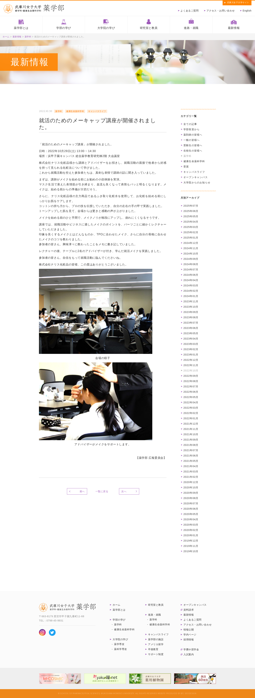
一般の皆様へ (191, 140)
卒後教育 (153, 649)
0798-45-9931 (54, 620)
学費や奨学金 (191, 649)
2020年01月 (190, 535)
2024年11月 (190, 248)
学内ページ (189, 634)
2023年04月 (190, 338)
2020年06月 (190, 508)
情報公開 (188, 629)
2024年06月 (190, 274)
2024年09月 (190, 258)
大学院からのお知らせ (196, 182)
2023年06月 (190, 328)
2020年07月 (190, 503)
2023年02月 (190, 349)
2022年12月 (190, 359)
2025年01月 (190, 237)
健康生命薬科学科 (194, 161)
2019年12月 (190, 540)
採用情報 (188, 639)
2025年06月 (190, 211)
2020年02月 (190, 530)
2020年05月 (190, 514)
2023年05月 (190, 333)
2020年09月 (190, 492)
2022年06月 (190, 391)
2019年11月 (190, 546)
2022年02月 (190, 413)
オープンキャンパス (195, 177)
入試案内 (188, 654)
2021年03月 (190, 471)
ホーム (6, 36)
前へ (82, 491)
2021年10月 (190, 434)
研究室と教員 (148, 27)
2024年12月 (190, 243)
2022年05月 (190, 397)
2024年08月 (190, 264)
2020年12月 (190, 482)
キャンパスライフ (194, 171)
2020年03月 (190, 524)
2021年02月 (190, 476)
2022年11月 (190, 365)
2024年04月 (190, 280)
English (247, 10)
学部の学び (63, 27)
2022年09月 (190, 375)
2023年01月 (190, 354)
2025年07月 (190, 205)
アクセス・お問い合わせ (220, 10)
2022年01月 (190, 418)
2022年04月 (190, 402)
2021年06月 (190, 455)
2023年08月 (190, 317)
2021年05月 (190, 460)
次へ (123, 491)
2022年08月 (190, 381)
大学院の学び (106, 27)
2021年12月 (190, 423)
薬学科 (28, 36)
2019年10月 (190, 551)
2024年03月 (190, 285)
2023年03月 (190, 344)
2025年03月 (190, 227)
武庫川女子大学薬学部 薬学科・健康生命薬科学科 (34, 8)
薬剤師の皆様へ (192, 134)
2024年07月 (190, 269)
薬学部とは (21, 27)
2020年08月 (190, 498)
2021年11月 (190, 429)
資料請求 (188, 609)
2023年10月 (190, 306)
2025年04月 (190, 221)
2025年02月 (190, 232)
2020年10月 (190, 487)
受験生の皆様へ (192, 145)
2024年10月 (190, 253)
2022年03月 (190, 407)
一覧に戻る (101, 491)
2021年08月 (190, 445)
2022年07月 (190, 386)
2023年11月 (190, 301)
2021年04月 (190, 466)
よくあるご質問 (189, 10)
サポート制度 (155, 654)
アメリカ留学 (155, 644)
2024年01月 (190, 296)
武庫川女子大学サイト (238, 2)
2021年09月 (190, 439)
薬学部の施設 (155, 639)
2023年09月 (190, 312)
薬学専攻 (119, 644)
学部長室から (191, 129)
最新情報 (234, 27)
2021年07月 (190, 450)
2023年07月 (190, 322)
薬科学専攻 (120, 649)
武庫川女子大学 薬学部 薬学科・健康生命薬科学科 (67, 607)
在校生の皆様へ (192, 150)
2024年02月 (190, 290)
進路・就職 (191, 27)
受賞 (186, 166)
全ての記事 (190, 124)
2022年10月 (190, 370)
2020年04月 (190, 519)
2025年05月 (190, 216)
